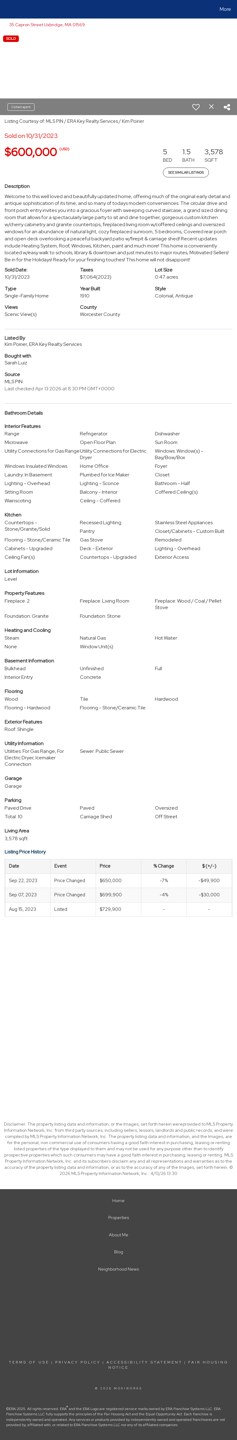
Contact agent (21, 107)
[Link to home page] (6, 9)
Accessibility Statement (144, 1362)
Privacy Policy (78, 1362)
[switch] (196, 107)
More (225, 9)
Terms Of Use (29, 1362)
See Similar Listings (186, 172)
